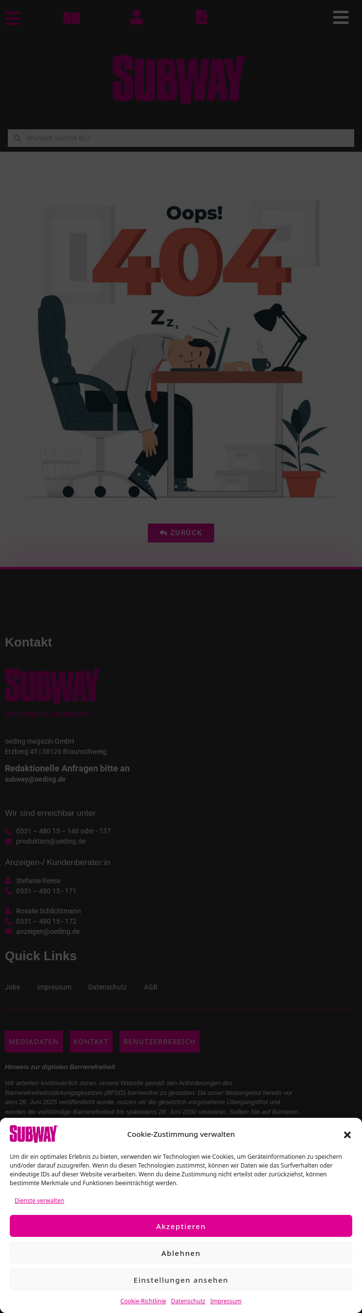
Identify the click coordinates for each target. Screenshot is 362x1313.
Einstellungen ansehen (181, 1280)
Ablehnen (181, 1253)
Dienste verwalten (39, 1200)
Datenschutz (188, 1301)
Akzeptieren (181, 1226)
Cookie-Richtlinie (143, 1301)
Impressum (225, 1301)
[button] (347, 1134)
